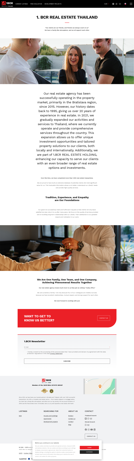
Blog (69, 424)
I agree (89, 447)
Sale (20, 416)
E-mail (26, 347)
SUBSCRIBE (67, 361)
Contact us (103, 318)
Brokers (70, 416)
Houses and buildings (51, 416)
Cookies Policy (28, 453)
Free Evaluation (36, 4)
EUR (105, 4)
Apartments (47, 419)
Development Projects (53, 4)
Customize (89, 452)
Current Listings (21, 4)
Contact (70, 421)
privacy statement (56, 353)
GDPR (20, 453)
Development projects (51, 421)
